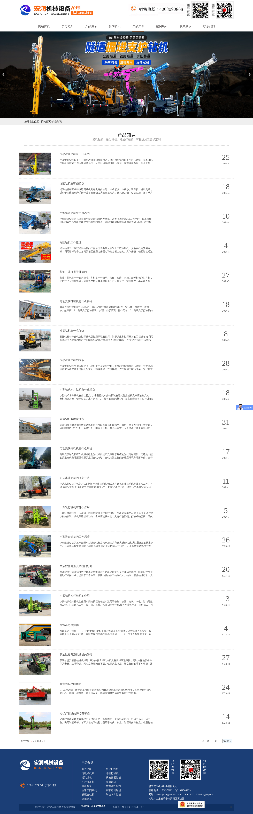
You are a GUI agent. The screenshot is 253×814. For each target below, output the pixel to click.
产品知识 (138, 26)
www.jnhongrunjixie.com (168, 794)
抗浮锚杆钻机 (113, 786)
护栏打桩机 (88, 781)
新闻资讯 (114, 26)
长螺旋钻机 (88, 794)
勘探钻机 (111, 781)
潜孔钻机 (87, 777)
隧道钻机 (87, 769)
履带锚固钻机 (113, 790)
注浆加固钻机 (89, 790)
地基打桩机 (112, 773)
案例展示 (162, 26)
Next (250, 74)
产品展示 (91, 26)
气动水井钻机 (113, 794)
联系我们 (209, 26)
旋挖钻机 (87, 798)
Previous (3, 74)
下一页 (213, 741)
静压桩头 (87, 786)
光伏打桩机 (112, 769)
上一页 (205, 741)
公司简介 (67, 26)
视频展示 (185, 26)
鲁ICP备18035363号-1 (133, 807)
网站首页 (44, 26)
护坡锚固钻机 (113, 777)
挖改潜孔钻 (88, 773)
